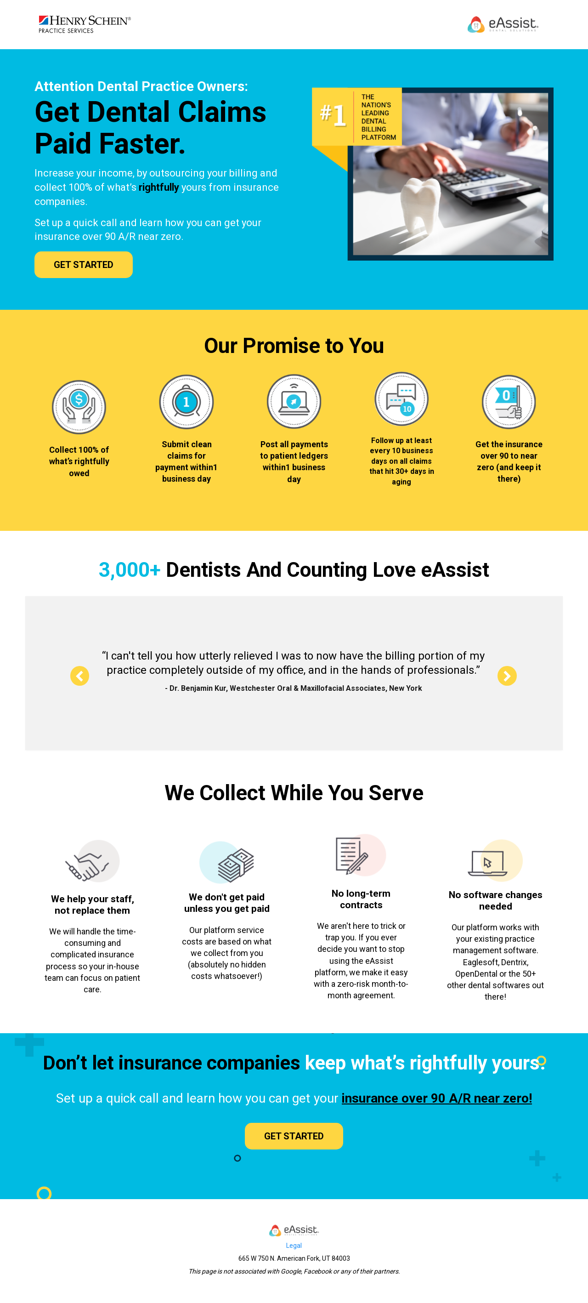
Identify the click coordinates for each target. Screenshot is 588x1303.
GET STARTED (83, 264)
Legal (294, 1245)
